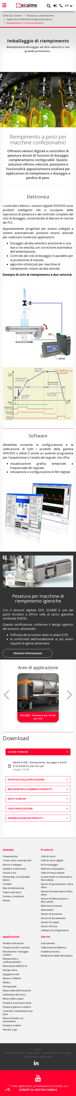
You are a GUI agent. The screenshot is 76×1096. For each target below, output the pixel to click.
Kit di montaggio (49, 864)
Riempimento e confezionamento (12, 960)
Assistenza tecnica (50, 951)
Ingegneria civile (11, 974)
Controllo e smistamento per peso (18, 1012)
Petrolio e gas (10, 1029)
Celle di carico (48, 856)
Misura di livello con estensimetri (13, 1020)
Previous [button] (6, 694)
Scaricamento (48, 943)
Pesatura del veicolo (13, 943)
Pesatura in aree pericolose (17, 1002)
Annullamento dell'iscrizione (39, 1056)
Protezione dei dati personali (56, 1053)
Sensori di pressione (51, 914)
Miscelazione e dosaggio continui (16, 953)
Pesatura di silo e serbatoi (16, 947)
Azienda (8, 849)
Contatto (7, 884)
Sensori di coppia (50, 922)
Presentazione (10, 856)
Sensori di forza (49, 926)
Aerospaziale (10, 986)
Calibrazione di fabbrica (53, 947)
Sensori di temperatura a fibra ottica (56, 893)
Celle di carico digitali (52, 860)
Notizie (6, 900)
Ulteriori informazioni (27, 653)
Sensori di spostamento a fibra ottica (57, 885)
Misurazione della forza (15, 966)
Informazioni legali (14, 1053)
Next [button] (69, 694)
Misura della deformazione (17, 990)
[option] (38, 697)
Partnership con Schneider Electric (16, 878)
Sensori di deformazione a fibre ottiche (54, 900)
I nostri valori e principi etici (17, 860)
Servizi (45, 936)
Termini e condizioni (13, 896)
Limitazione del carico (14, 994)
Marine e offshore (12, 978)
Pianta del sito (33, 1053)
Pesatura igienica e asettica (17, 1007)
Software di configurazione (55, 930)
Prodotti (47, 849)
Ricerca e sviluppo (12, 864)
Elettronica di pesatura (52, 868)
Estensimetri (47, 909)
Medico (6, 982)
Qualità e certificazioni (14, 868)
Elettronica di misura (51, 905)
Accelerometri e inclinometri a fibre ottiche (56, 878)
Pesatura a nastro (12, 1025)
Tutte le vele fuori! (12, 892)
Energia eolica (10, 970)
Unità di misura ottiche (52, 872)
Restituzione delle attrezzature (57, 955)
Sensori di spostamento (53, 918)
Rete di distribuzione (13, 888)
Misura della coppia (13, 998)
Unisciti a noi (9, 872)
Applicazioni (11, 936)
